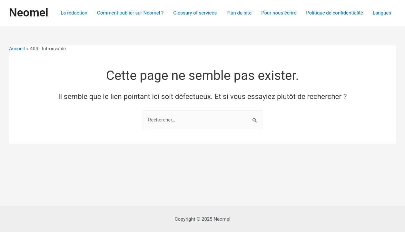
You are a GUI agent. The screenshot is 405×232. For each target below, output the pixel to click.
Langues (382, 13)
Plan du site (239, 13)
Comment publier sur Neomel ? (130, 13)
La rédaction (74, 13)
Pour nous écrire (278, 13)
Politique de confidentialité (334, 13)
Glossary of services (195, 13)
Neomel (28, 12)
